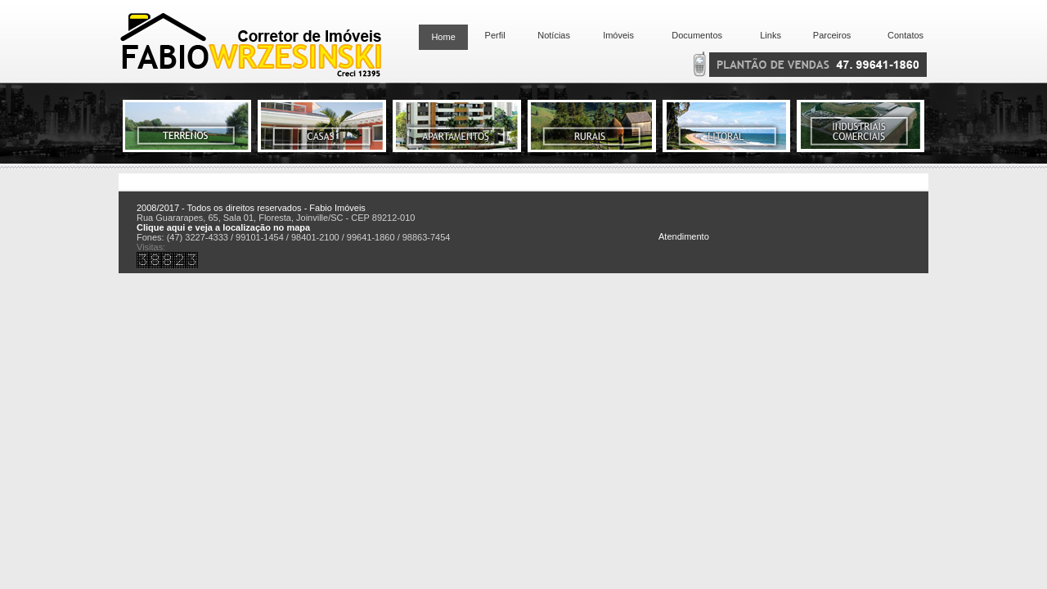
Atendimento (683, 236)
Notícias (553, 35)
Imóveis (618, 35)
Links (770, 35)
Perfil (492, 35)
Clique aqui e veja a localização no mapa (223, 227)
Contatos (905, 35)
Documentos (694, 35)
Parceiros (832, 35)
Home (443, 37)
